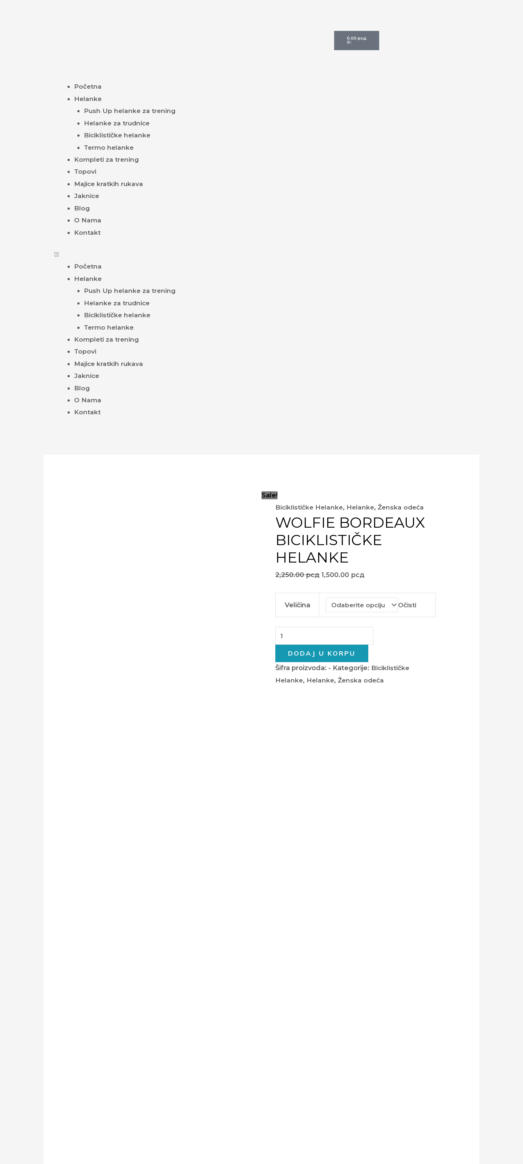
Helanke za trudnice (118, 123)
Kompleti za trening (107, 160)
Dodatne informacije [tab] (142, 693)
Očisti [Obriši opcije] (409, 605)
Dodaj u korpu (322, 654)
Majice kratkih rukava (109, 184)
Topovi (85, 172)
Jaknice (87, 196)
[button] (261, 255)
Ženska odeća (404, 507)
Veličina (297, 605)
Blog (82, 208)
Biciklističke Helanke (310, 507)
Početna (88, 86)
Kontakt (87, 233)
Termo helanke (109, 148)
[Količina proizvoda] (325, 636)
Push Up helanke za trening (131, 111)
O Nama (88, 220)
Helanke (88, 99)
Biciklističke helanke (118, 135)
